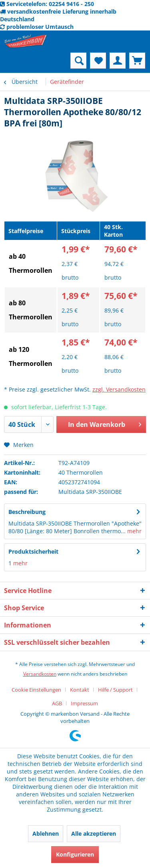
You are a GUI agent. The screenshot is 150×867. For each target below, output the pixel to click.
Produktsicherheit (33, 551)
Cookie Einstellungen (36, 689)
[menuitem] (21, 61)
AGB (57, 703)
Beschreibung (27, 512)
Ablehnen (45, 833)
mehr (134, 531)
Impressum (84, 703)
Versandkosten (39, 673)
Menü (21, 59)
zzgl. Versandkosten (119, 389)
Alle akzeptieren (93, 833)
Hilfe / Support (115, 689)
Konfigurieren (75, 854)
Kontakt (79, 689)
